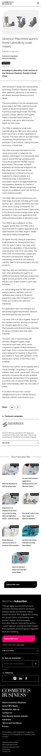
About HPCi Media (10, 706)
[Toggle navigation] (38, 3)
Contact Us (7, 713)
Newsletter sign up (10, 709)
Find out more (8, 651)
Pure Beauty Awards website (15, 716)
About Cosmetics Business (14, 703)
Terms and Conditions (12, 723)
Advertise (6, 720)
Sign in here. (21, 645)
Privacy (5, 726)
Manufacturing (6, 63)
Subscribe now (13, 584)
